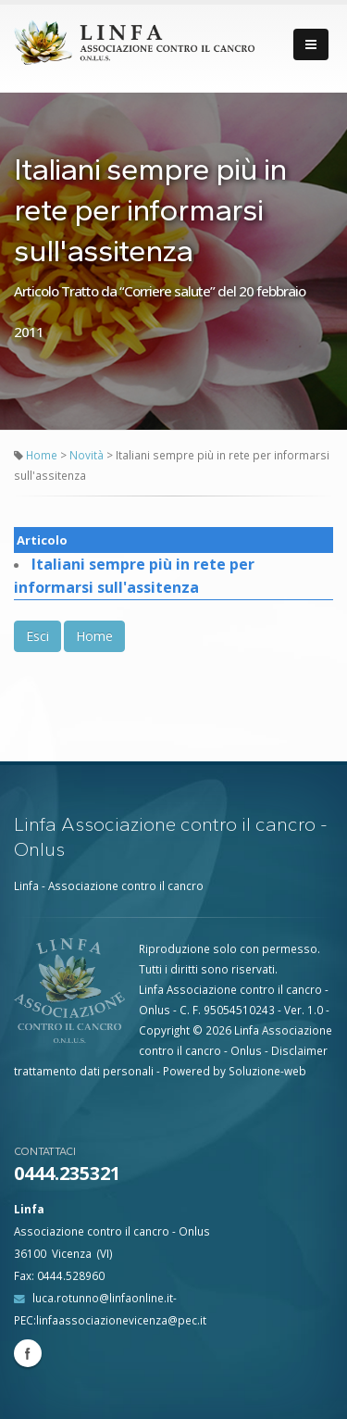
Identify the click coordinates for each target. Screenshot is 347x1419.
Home (41, 454)
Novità (87, 454)
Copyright (164, 1030)
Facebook (28, 1353)
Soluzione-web (267, 1070)
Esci (37, 636)
